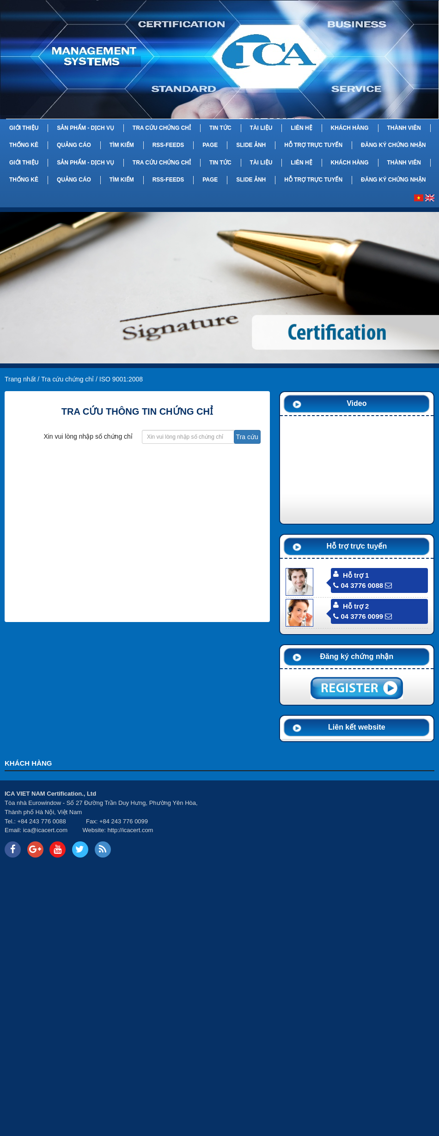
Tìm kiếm (122, 145)
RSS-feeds (168, 145)
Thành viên (404, 128)
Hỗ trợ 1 (356, 575)
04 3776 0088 (358, 585)
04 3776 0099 (358, 616)
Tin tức (220, 128)
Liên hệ (301, 128)
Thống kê (23, 145)
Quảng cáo (74, 145)
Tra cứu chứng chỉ (162, 128)
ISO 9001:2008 (121, 379)
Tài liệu (261, 128)
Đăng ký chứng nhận (393, 145)
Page (210, 145)
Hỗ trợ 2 (356, 606)
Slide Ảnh (251, 145)
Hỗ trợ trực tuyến (313, 145)
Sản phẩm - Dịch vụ (85, 128)
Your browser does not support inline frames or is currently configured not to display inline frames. (329, 824)
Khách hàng (350, 128)
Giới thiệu (23, 128)
